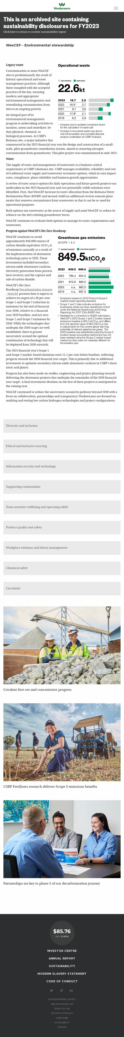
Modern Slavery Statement (62, 973)
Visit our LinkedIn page (72, 991)
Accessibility (62, 1022)
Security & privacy (62, 1013)
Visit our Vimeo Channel (62, 991)
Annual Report (62, 958)
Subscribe (62, 1018)
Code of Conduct (62, 981)
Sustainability (62, 966)
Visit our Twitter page (52, 991)
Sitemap (62, 1027)
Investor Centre (62, 950)
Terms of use (62, 1008)
